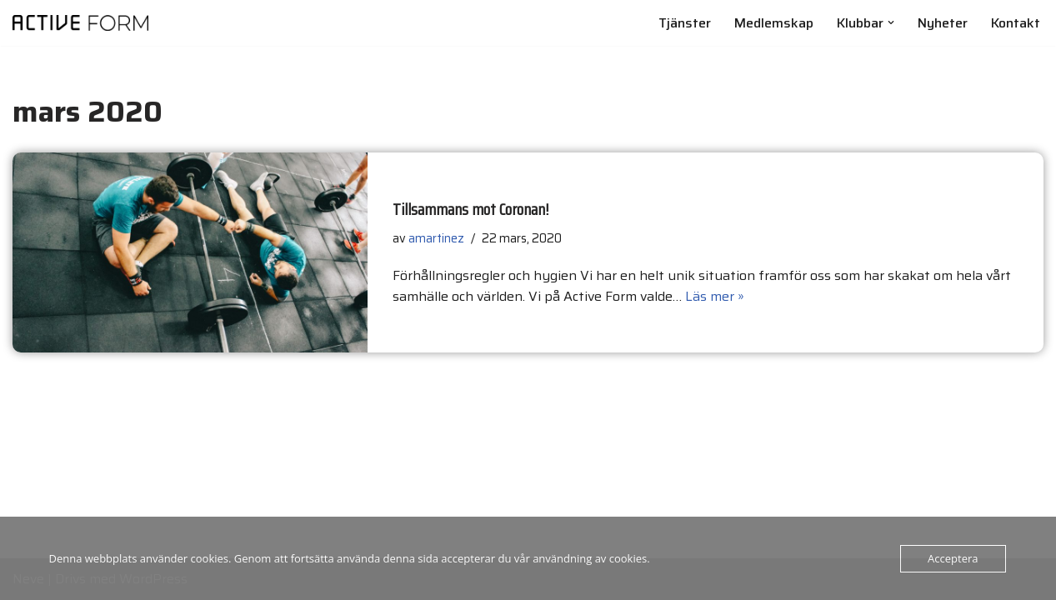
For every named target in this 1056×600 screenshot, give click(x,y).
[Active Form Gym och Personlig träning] (80, 23)
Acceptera (953, 558)
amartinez (436, 238)
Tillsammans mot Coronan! (471, 209)
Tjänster (684, 22)
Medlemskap (773, 22)
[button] (891, 22)
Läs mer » (714, 296)
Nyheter (943, 22)
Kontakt (1015, 22)
